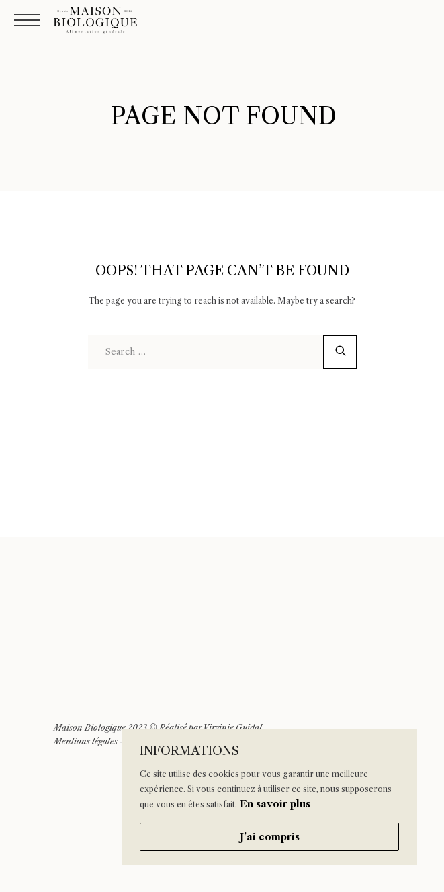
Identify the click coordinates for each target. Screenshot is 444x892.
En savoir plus (275, 804)
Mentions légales (86, 741)
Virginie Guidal (232, 728)
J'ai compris (270, 837)
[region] (269, 797)
